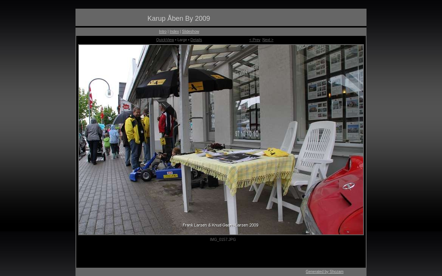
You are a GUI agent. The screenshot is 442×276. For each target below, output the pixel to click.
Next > (267, 40)
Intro (162, 31)
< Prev (254, 40)
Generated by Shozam (324, 272)
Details (196, 40)
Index (174, 31)
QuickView (165, 40)
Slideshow (190, 31)
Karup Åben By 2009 (178, 18)
